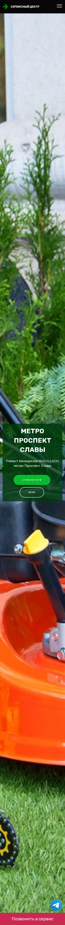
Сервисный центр (25, 6)
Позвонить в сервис (32, 918)
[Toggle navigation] (59, 5)
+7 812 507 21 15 (32, 480)
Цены (31, 492)
